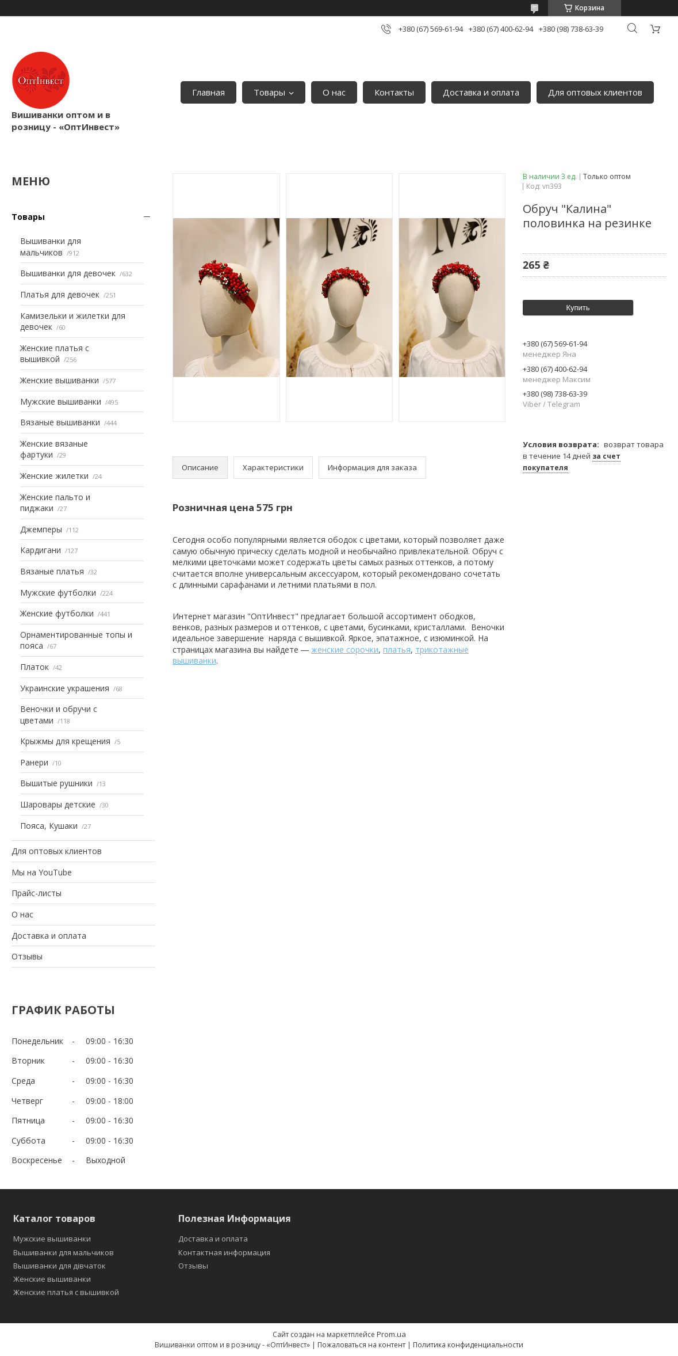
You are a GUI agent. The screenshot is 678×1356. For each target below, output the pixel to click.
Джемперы (41, 529)
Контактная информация (224, 1252)
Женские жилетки (54, 475)
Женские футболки (57, 613)
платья (397, 649)
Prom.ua (391, 1334)
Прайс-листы (37, 893)
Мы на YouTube (42, 872)
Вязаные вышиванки (60, 422)
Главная (208, 92)
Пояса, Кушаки (49, 825)
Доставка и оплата (481, 92)
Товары (269, 92)
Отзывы (27, 956)
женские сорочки (344, 649)
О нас (334, 92)
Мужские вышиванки (60, 401)
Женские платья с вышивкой (54, 353)
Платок (34, 666)
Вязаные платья (52, 571)
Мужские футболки (58, 592)
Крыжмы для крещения (65, 741)
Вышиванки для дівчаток (59, 1265)
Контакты (394, 92)
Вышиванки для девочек (68, 273)
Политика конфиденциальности (468, 1345)
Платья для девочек (59, 294)
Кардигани (40, 549)
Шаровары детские (57, 804)
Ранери (34, 762)
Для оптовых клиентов (595, 92)
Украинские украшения (64, 688)
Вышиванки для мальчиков (50, 246)
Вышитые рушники (56, 783)
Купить (577, 307)
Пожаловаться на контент (361, 1345)
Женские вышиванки (59, 380)
